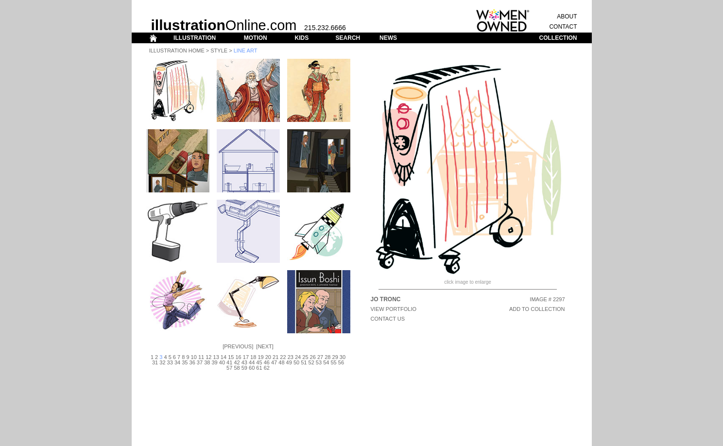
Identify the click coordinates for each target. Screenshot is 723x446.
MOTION (255, 37)
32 (162, 362)
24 (298, 357)
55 (333, 362)
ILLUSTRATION (194, 37)
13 (216, 357)
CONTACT (563, 26)
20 (268, 357)
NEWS (388, 37)
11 (201, 357)
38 (207, 362)
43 (244, 362)
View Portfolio (394, 309)
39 (214, 362)
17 (246, 357)
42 (237, 362)
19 (260, 357)
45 (259, 362)
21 (275, 357)
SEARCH (348, 37)
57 (229, 368)
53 (319, 362)
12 (208, 357)
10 (194, 357)
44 (252, 362)
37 (200, 362)
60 (252, 368)
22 (283, 357)
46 (267, 362)
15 (231, 357)
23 (290, 357)
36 (192, 362)
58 (237, 368)
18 (253, 357)
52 (311, 362)
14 (223, 357)
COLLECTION (558, 37)
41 (229, 362)
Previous (238, 346)
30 (342, 357)
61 (259, 368)
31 (155, 362)
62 (267, 368)
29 (335, 357)
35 (185, 362)
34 (177, 362)
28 (327, 357)
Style (218, 50)
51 (304, 362)
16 (238, 357)
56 (341, 362)
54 (326, 362)
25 (305, 357)
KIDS (301, 37)
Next (265, 346)
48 (281, 362)
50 (296, 362)
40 (222, 362)
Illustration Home (177, 50)
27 (320, 357)
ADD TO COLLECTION (537, 309)
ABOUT (567, 16)
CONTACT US (388, 319)
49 (289, 362)
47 (274, 362)
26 (313, 357)
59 (244, 368)
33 (170, 362)
